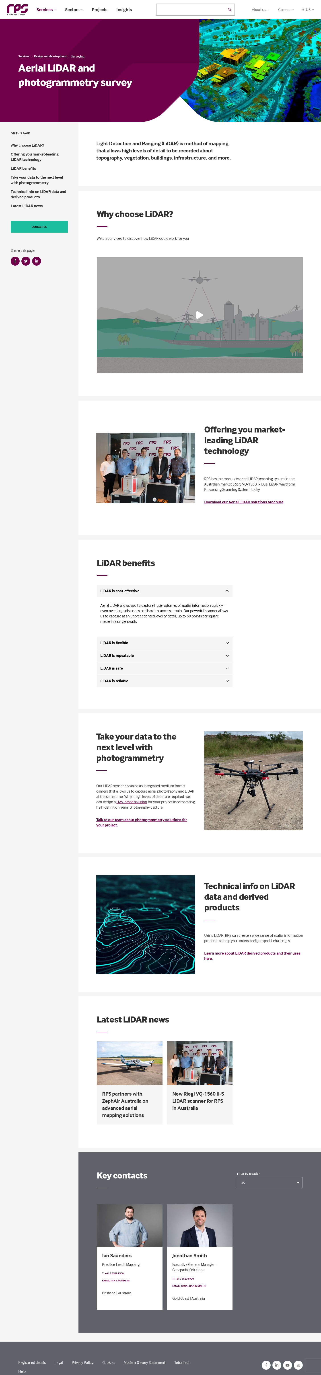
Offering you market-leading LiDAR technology (34, 157)
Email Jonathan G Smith (189, 1285)
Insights (124, 9)
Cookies (108, 1362)
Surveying (77, 56)
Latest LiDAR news (27, 205)
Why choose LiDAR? (27, 145)
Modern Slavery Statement (144, 1362)
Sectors (74, 9)
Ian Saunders (117, 1255)
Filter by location (248, 1173)
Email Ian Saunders (116, 1280)
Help (22, 1371)
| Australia (123, 1292)
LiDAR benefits (23, 168)
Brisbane (108, 1292)
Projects (99, 9)
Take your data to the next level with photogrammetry (37, 180)
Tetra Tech (182, 1362)
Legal (59, 1362)
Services (46, 9)
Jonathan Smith (189, 1255)
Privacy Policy (82, 1362)
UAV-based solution (131, 801)
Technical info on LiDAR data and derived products (38, 194)
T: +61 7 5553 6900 (183, 1278)
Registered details (32, 1362)
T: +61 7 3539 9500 (112, 1273)
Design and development (50, 56)
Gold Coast (180, 1298)
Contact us (39, 226)
